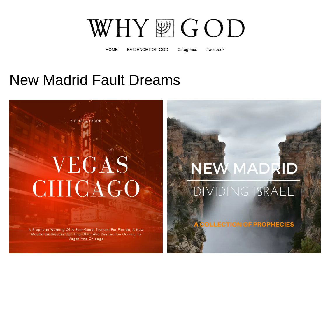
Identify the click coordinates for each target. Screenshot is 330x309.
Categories (187, 49)
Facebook (215, 49)
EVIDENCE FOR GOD (147, 49)
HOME (112, 49)
